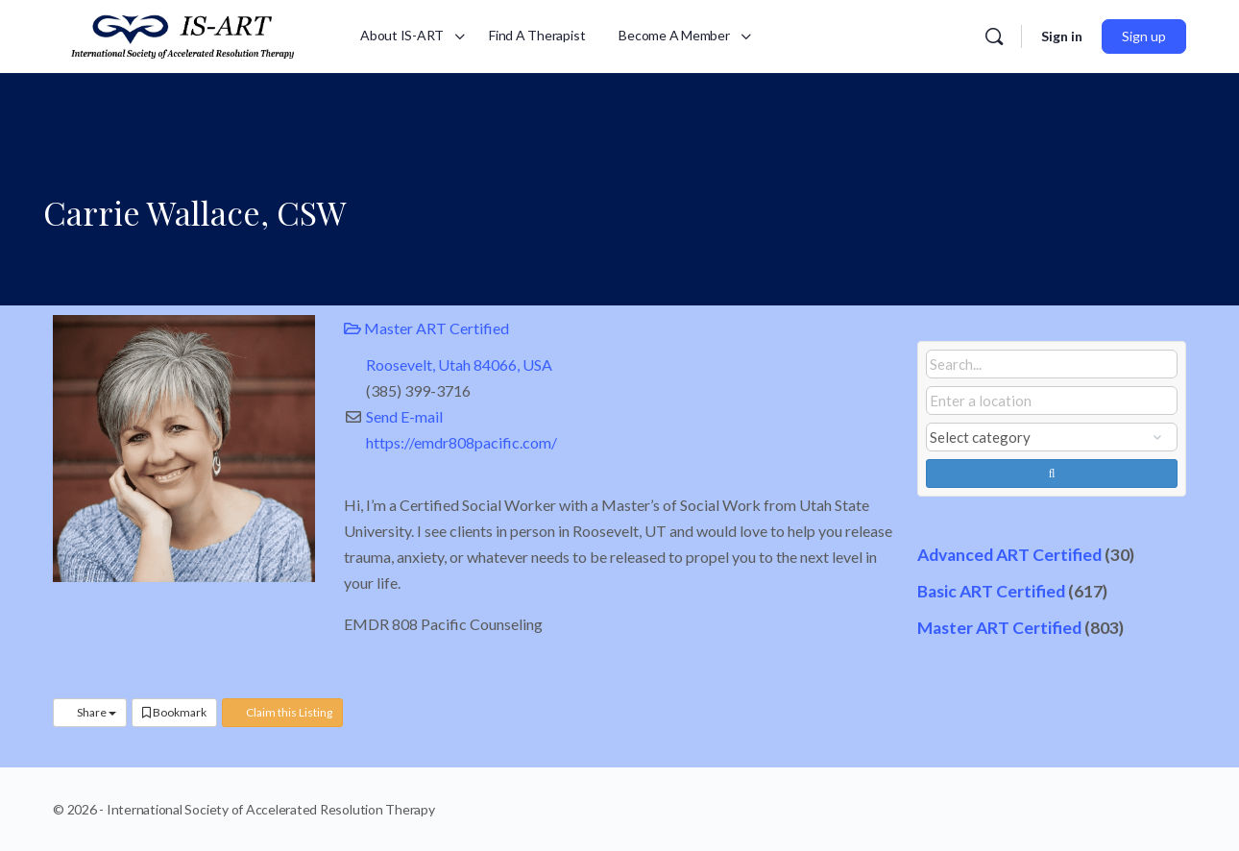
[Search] (994, 36)
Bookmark (174, 712)
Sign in (1061, 36)
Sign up (1144, 36)
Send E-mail (404, 416)
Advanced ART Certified (1009, 555)
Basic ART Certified (991, 591)
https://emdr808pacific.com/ (461, 442)
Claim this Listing (282, 712)
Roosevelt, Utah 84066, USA (459, 364)
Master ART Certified (426, 328)
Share (89, 712)
